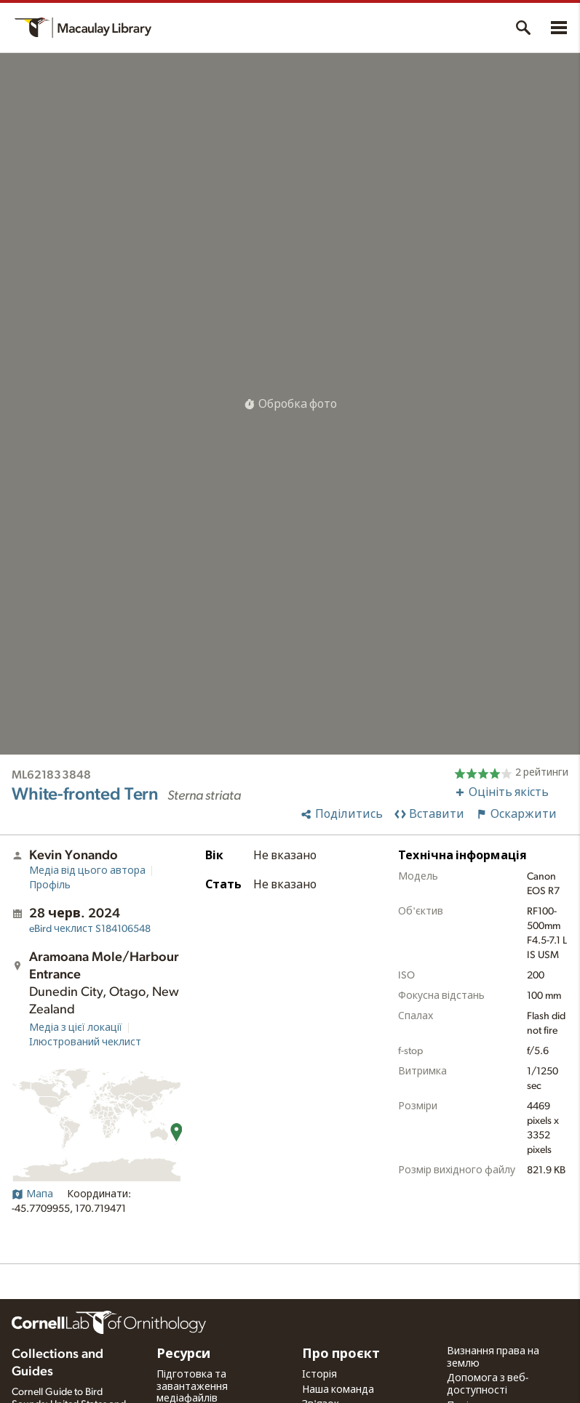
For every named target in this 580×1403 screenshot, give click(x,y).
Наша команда (338, 1390)
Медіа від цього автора (87, 871)
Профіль (50, 885)
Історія (319, 1375)
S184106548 (90, 929)
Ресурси (183, 1354)
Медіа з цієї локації (75, 1028)
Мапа (32, 1194)
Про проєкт (341, 1354)
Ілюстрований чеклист (85, 1042)
